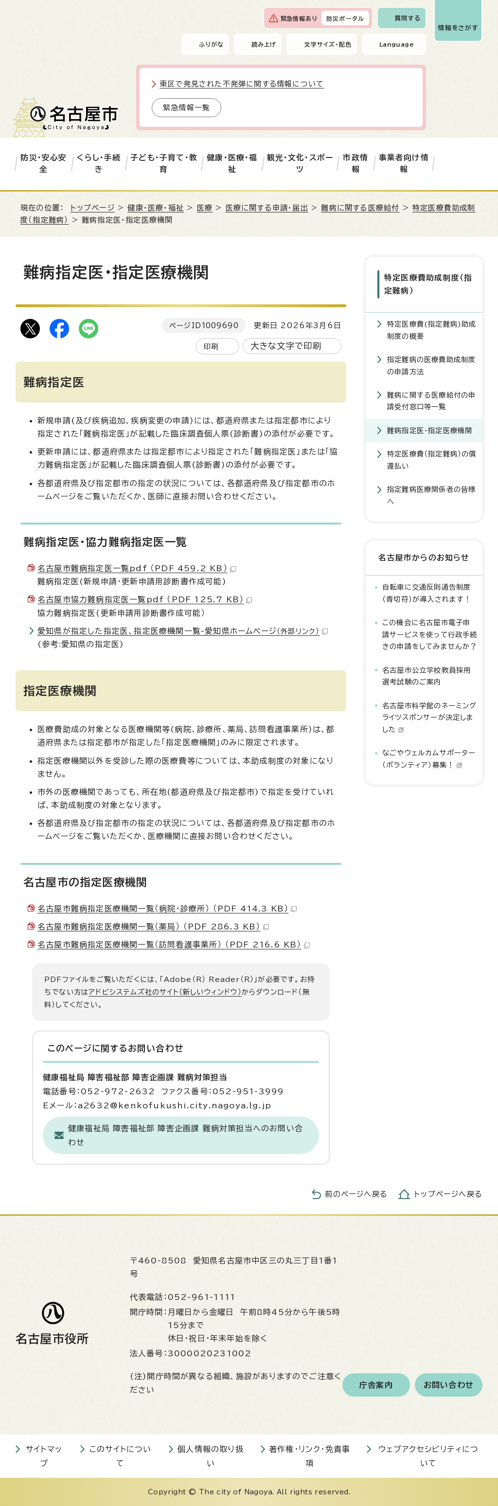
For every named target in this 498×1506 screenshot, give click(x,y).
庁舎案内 (376, 1385)
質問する (408, 18)
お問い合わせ (449, 1385)
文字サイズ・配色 (328, 44)
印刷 (211, 346)
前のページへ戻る (356, 1194)
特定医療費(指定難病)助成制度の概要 (432, 329)
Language (396, 44)
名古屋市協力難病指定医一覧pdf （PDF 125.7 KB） (144, 599)
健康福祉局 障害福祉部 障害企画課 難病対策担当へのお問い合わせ (185, 1135)
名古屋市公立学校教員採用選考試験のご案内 (426, 675)
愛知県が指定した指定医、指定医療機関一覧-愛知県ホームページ (182, 631)
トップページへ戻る (448, 1194)
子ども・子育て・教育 (163, 163)
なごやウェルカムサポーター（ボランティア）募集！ (429, 758)
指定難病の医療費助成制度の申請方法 (431, 365)
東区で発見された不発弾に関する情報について (242, 84)
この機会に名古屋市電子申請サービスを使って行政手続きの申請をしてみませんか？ (430, 634)
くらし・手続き (99, 163)
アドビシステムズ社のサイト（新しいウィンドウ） (165, 992)
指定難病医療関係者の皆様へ (431, 495)
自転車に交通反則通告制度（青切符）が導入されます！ (427, 592)
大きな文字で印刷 (286, 346)
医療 (205, 207)
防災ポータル (345, 18)
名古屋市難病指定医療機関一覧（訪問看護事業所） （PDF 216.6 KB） (173, 944)
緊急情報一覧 (186, 107)
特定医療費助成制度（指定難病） (428, 284)
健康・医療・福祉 (232, 163)
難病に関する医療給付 (360, 207)
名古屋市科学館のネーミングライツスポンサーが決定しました (429, 717)
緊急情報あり (299, 18)
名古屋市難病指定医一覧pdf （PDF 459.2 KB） (136, 568)
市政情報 (355, 163)
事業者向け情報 (404, 163)
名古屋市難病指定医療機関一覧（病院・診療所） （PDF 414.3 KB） (167, 908)
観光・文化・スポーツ (300, 163)
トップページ (93, 207)
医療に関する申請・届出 (267, 207)
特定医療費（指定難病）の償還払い (432, 459)
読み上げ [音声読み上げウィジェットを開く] (264, 44)
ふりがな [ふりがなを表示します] (211, 44)
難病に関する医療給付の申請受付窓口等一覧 (431, 400)
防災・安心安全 (43, 163)
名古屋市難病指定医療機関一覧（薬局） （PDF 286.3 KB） (153, 926)
